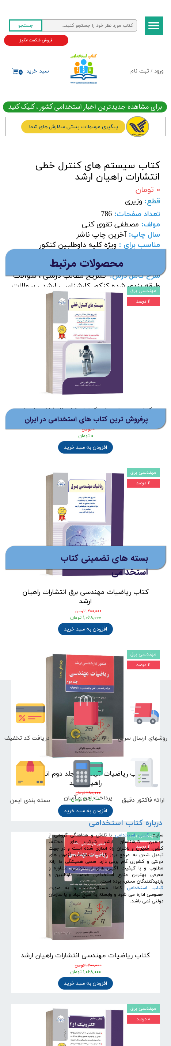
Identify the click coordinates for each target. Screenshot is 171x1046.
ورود (159, 71)
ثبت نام (139, 71)
